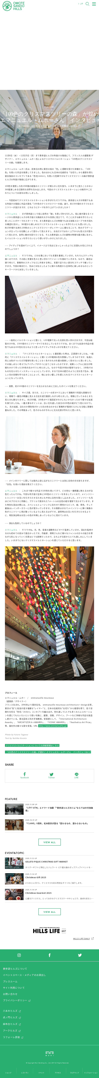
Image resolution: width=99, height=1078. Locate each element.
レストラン (25, 1073)
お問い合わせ (10, 994)
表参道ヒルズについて (15, 968)
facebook (24, 777)
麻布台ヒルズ (12, 1024)
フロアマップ (74, 1073)
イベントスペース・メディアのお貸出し (24, 975)
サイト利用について (14, 987)
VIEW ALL (49, 842)
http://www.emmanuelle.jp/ (53, 725)
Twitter (51, 777)
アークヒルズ (12, 1030)
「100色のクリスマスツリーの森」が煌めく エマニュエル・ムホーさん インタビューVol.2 (48, 752)
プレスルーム (10, 981)
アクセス (58, 1073)
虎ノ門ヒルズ (12, 1017)
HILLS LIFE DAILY (83, 938)
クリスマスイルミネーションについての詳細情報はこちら (32, 745)
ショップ (8, 1073)
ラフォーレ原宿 (13, 1037)
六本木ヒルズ (12, 1010)
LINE (76, 777)
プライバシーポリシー (17, 1000)
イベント (41, 1073)
